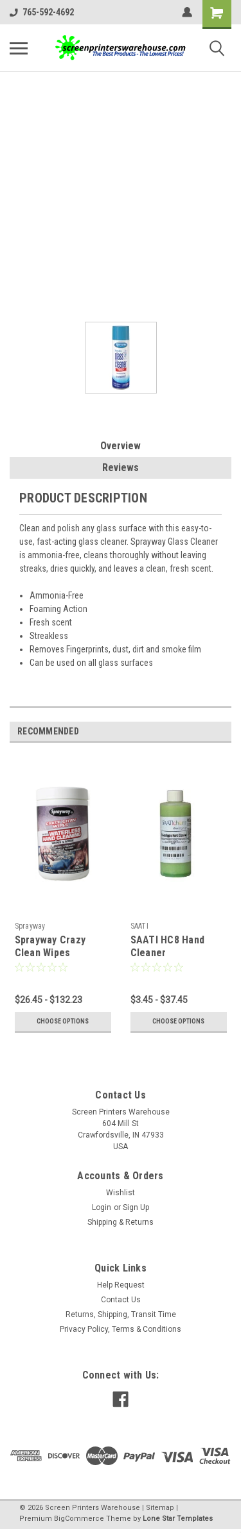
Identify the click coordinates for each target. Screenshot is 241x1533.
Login (101, 1207)
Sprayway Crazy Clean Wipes (50, 946)
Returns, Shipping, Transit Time (121, 1314)
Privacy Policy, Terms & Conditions (120, 1329)
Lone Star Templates (178, 1518)
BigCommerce (79, 1518)
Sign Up (136, 1207)
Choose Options (63, 1021)
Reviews (120, 467)
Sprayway (30, 926)
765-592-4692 (42, 12)
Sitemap (160, 1508)
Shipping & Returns (120, 1222)
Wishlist (120, 1192)
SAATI (139, 926)
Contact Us (121, 1299)
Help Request (121, 1284)
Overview (120, 446)
